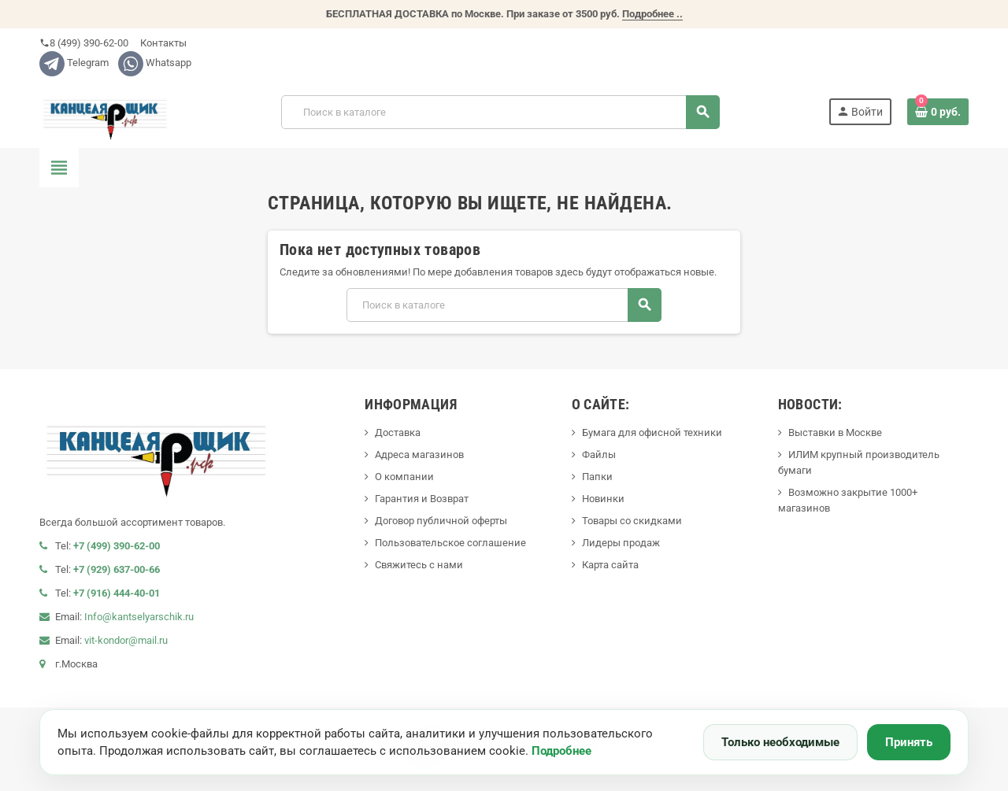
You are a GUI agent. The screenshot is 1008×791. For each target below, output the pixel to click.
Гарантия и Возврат (422, 499)
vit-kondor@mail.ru (126, 640)
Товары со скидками (632, 521)
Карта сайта (610, 565)
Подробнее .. (652, 14)
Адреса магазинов (419, 454)
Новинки (603, 499)
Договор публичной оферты (441, 521)
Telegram (74, 62)
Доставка (398, 432)
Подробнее (561, 751)
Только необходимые (780, 742)
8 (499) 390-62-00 (83, 43)
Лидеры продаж (621, 543)
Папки (597, 476)
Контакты (162, 43)
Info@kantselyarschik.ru (139, 617)
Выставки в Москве (835, 432)
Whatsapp (154, 62)
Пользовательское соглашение (450, 543)
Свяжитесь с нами (419, 565)
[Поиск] (500, 112)
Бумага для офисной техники (652, 432)
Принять (908, 742)
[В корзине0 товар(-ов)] (938, 111)
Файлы (599, 454)
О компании (404, 476)
